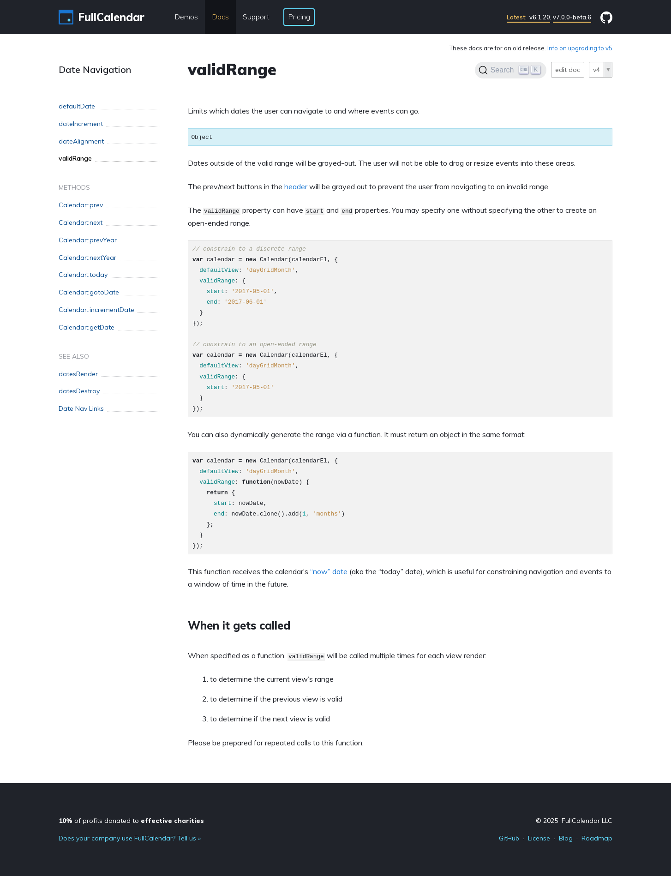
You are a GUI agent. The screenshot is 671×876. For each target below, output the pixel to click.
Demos (186, 16)
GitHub (509, 838)
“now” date (328, 571)
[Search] (510, 70)
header (295, 186)
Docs (220, 16)
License (539, 838)
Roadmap (596, 838)
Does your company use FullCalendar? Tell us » (130, 838)
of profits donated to (131, 820)
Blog (566, 838)
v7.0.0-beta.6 (572, 17)
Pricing (299, 16)
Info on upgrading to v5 (579, 48)
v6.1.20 (528, 17)
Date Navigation (95, 69)
